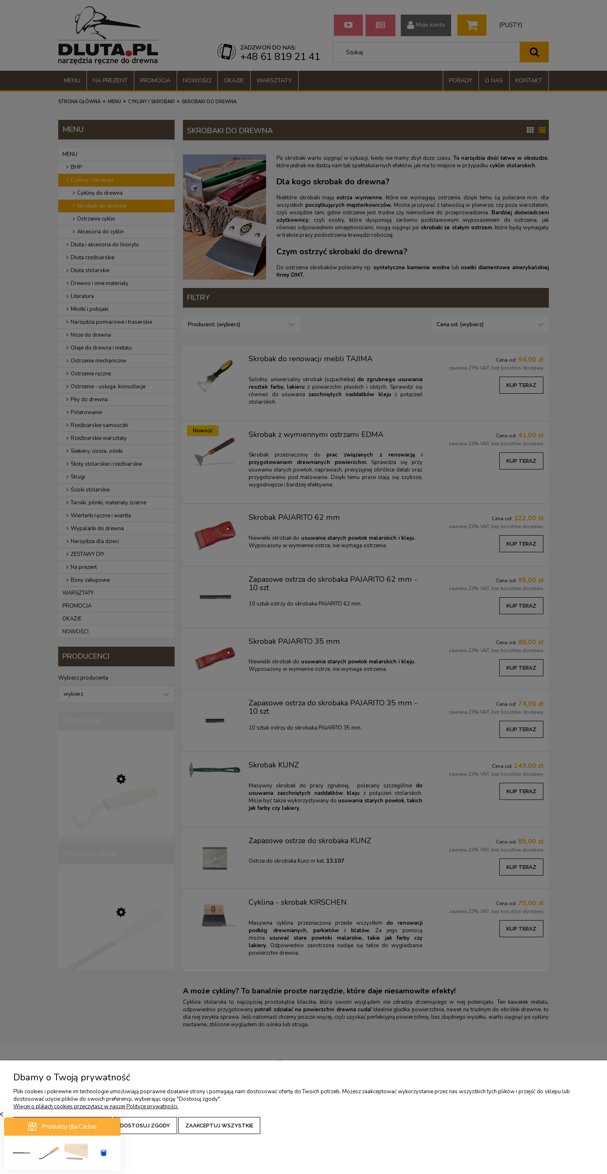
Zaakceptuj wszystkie (219, 1125)
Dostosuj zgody (145, 1125)
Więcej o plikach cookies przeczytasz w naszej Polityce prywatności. (95, 1106)
